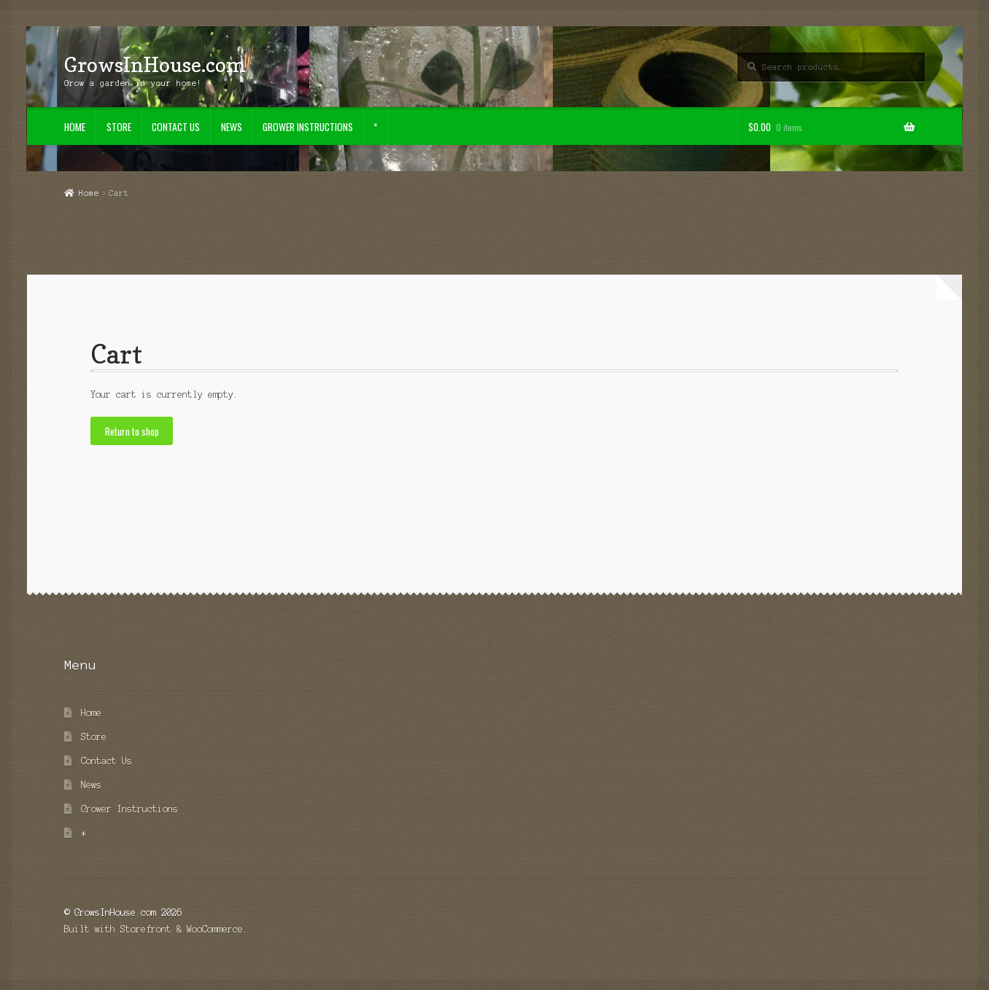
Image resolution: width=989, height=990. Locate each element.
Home (74, 126)
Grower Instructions (308, 126)
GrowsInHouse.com (155, 64)
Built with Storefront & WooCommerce (153, 929)
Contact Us (176, 126)
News (231, 126)
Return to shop (132, 431)
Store (118, 126)
